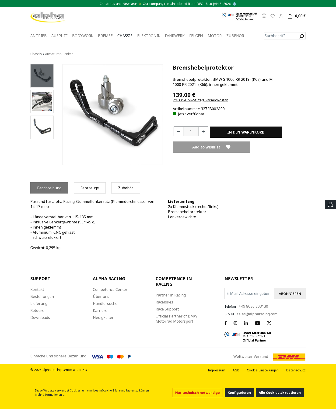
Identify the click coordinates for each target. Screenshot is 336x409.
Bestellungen (42, 296)
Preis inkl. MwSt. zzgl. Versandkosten (200, 100)
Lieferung (38, 303)
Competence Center (110, 289)
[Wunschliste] (272, 15)
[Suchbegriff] (281, 35)
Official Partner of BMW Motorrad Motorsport (176, 319)
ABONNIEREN (290, 293)
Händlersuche (105, 303)
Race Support (167, 309)
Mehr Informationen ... (50, 395)
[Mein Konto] (281, 15)
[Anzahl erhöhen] (203, 131)
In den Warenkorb (245, 132)
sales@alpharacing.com (257, 314)
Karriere (100, 310)
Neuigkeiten (103, 317)
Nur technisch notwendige (197, 392)
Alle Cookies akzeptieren (280, 392)
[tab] (49, 188)
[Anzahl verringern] (178, 131)
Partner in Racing (171, 295)
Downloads (40, 317)
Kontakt (37, 289)
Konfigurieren (239, 392)
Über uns (101, 296)
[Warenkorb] (296, 16)
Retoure (37, 310)
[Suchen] (302, 35)
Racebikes (164, 302)
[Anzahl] (191, 131)
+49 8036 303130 (253, 306)
